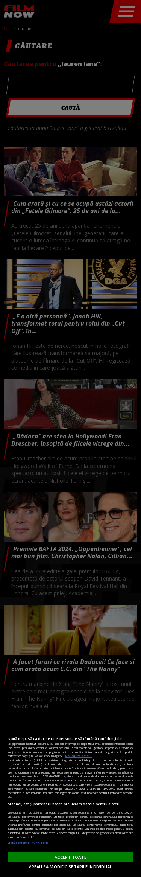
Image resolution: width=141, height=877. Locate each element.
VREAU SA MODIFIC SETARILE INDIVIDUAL (70, 866)
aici (65, 780)
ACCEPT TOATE (70, 857)
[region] (70, 796)
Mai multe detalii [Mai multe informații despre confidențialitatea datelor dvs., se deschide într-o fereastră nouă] (78, 756)
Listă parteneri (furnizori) (28, 843)
